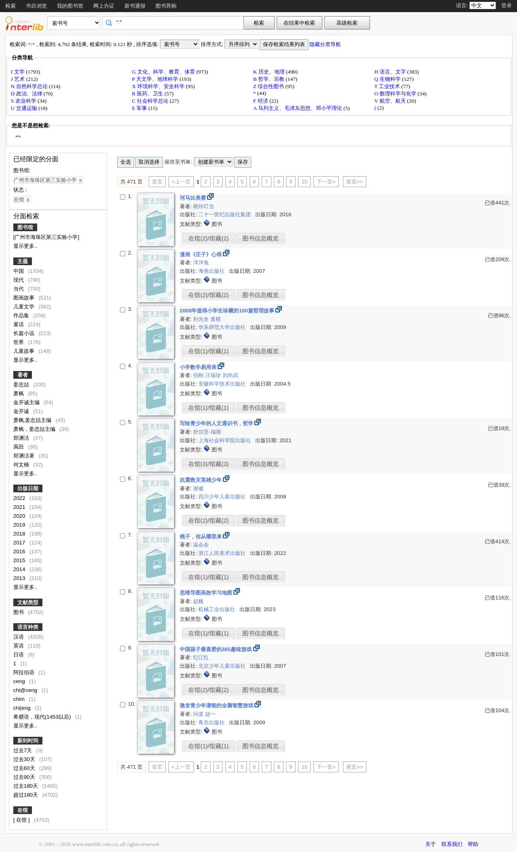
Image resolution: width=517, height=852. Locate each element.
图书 (19, 612)
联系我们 (451, 844)
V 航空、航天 (390, 101)
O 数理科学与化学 (396, 94)
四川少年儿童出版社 (222, 496)
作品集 (22, 315)
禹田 (19, 447)
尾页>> (354, 182)
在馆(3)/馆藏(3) (208, 464)
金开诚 (22, 411)
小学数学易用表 (199, 367)
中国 (19, 271)
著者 (22, 375)
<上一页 (181, 182)
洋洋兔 (201, 262)
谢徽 (198, 488)
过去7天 (23, 750)
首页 (157, 182)
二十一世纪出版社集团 (225, 214)
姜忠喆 (22, 385)
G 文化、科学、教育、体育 (164, 72)
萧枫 (19, 393)
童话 (19, 324)
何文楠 (22, 465)
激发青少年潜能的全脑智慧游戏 (217, 705)
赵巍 (198, 601)
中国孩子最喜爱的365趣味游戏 (216, 649)
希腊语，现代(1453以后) (42, 717)
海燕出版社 (212, 271)
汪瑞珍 (214, 375)
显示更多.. (25, 246)
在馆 (22, 810)
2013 (20, 578)
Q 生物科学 (388, 79)
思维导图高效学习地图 (207, 593)
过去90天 (25, 777)
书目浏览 (36, 6)
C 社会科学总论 (151, 101)
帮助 (473, 844)
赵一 (210, 714)
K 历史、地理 (269, 72)
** (18, 137)
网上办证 (103, 6)
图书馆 (25, 227)
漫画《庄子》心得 (201, 254)
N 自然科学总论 (30, 86)
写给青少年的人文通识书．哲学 (217, 423)
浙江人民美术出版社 (222, 553)
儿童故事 (24, 351)
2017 (20, 543)
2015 (20, 560)
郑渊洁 (22, 438)
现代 (19, 280)
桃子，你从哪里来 (201, 537)
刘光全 (201, 319)
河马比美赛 (194, 198)
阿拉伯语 (24, 672)
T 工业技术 (387, 86)
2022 (20, 498)
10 (304, 182)
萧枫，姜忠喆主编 (35, 429)
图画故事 (24, 298)
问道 (199, 714)
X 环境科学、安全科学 (159, 86)
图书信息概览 (260, 238)
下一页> (326, 182)
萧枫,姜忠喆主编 (33, 420)
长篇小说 (24, 333)
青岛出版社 (212, 722)
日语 (19, 655)
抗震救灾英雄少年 (201, 480)
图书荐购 (166, 6)
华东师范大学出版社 (222, 327)
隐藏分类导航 (325, 44)
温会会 (201, 545)
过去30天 (25, 759)
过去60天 (25, 768)
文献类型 (27, 602)
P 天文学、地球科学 (156, 79)
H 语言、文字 (390, 72)
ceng (20, 681)
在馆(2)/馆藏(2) (208, 238)
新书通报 (134, 6)
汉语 (19, 637)
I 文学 (18, 72)
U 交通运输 (24, 108)
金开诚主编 (27, 402)
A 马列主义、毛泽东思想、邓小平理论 (298, 108)
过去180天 (26, 786)
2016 (20, 551)
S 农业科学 (24, 101)
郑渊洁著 (24, 456)
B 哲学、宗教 (269, 79)
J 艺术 (18, 79)
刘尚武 (230, 375)
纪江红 (201, 657)
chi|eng (22, 708)
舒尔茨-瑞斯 (207, 432)
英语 (19, 646)
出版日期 (27, 488)
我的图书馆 (70, 6)
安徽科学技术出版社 (222, 384)
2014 (20, 569)
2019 (20, 525)
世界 (19, 342)
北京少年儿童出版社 (222, 666)
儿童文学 (24, 307)
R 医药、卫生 (148, 94)
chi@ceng (26, 690)
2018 (20, 534)
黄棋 (215, 319)
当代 (19, 289)
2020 (20, 516)
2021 (20, 507)
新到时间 (27, 741)
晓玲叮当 (203, 206)
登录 (506, 5)
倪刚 (199, 375)
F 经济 (261, 101)
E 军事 (140, 108)
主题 (22, 261)
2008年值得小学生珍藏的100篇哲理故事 (228, 311)
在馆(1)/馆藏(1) (208, 351)
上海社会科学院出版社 (225, 440)
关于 (430, 844)
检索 (10, 6)
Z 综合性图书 (269, 86)
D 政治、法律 (27, 94)
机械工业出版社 (217, 609)
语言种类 (27, 627)
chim (19, 699)
